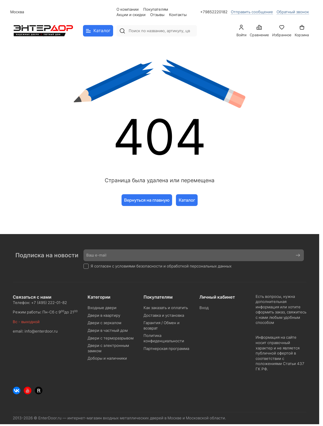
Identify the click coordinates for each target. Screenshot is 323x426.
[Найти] (122, 30)
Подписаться (297, 255)
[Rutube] (38, 390)
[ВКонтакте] (16, 390)
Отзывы (157, 15)
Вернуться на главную (147, 200)
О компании (127, 9)
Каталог (187, 200)
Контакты (178, 15)
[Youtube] (27, 390)
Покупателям (155, 9)
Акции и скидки (131, 15)
